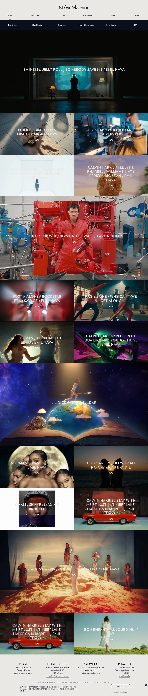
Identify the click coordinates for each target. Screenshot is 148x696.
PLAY (74, 75)
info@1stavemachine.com (23, 673)
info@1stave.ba (124, 676)
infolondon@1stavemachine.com (57, 676)
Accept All (120, 687)
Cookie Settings (120, 692)
